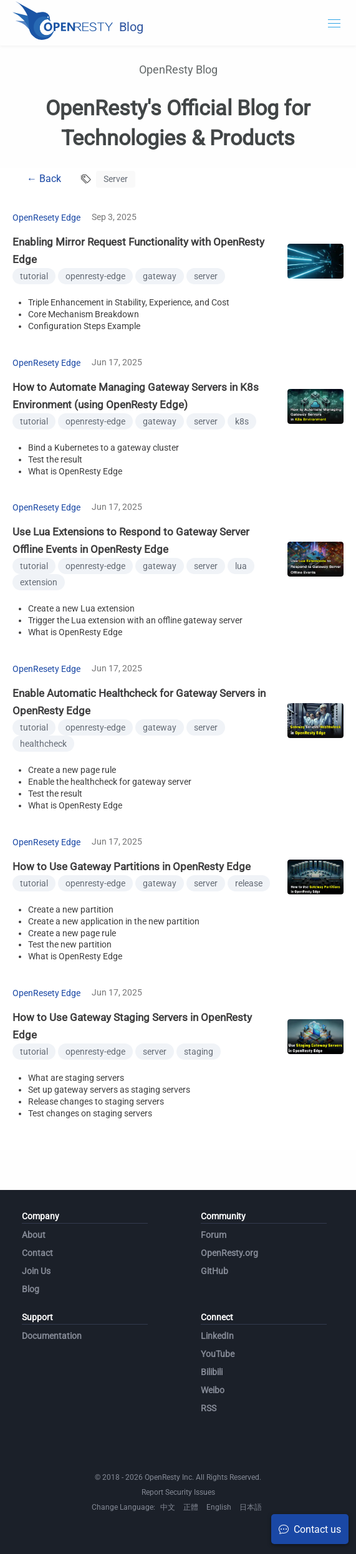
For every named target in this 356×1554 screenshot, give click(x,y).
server (206, 276)
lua (241, 566)
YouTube (217, 1354)
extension (38, 582)
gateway (159, 276)
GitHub (214, 1271)
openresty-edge (95, 276)
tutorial (34, 276)
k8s (242, 421)
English (218, 1507)
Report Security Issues (178, 1492)
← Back (44, 179)
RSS (208, 1408)
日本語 (250, 1507)
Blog (30, 1289)
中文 (167, 1507)
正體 (190, 1507)
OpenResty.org (229, 1253)
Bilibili (212, 1372)
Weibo (212, 1390)
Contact (37, 1253)
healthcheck (43, 744)
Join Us (36, 1271)
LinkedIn (217, 1336)
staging (198, 1052)
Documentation (52, 1336)
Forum (213, 1235)
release (248, 883)
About (34, 1235)
